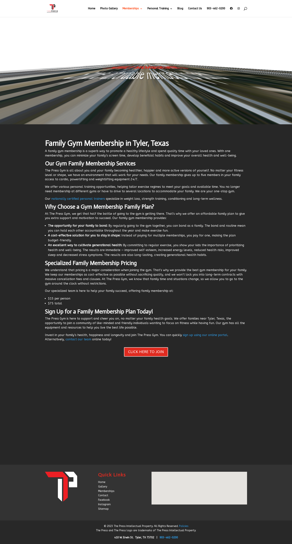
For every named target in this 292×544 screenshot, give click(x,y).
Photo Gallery (109, 8)
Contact (103, 495)
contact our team (78, 339)
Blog (180, 8)
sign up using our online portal (205, 335)
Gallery (102, 486)
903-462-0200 (216, 8)
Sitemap (103, 508)
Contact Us (195, 8)
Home (91, 8)
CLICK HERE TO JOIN (146, 352)
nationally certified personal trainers (78, 198)
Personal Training (158, 8)
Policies (183, 526)
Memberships (130, 8)
